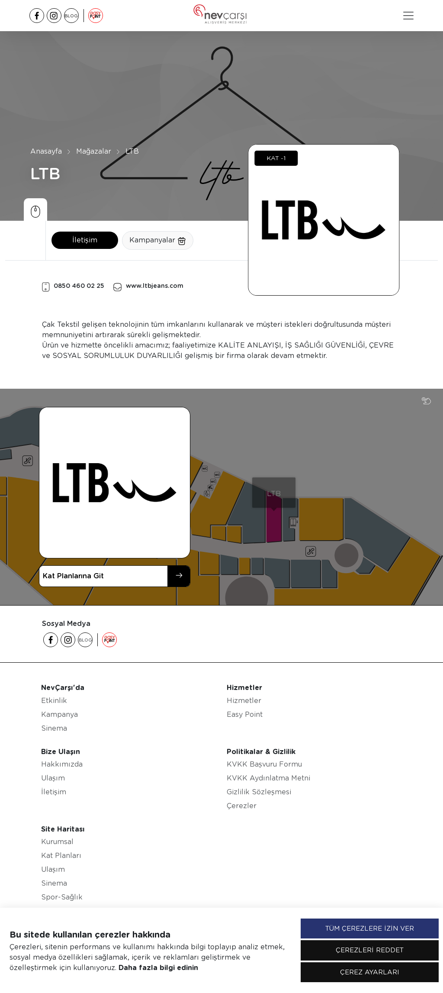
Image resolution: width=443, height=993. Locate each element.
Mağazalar (93, 151)
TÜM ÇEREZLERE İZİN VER (369, 928)
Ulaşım (53, 778)
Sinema (54, 728)
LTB (132, 151)
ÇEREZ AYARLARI (369, 972)
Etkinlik (54, 700)
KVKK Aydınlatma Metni (268, 778)
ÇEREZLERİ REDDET (370, 950)
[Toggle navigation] (408, 15)
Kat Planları (61, 855)
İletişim (84, 240)
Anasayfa (46, 151)
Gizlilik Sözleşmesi (259, 792)
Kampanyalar (157, 240)
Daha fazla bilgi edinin (158, 968)
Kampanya (59, 714)
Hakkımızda (62, 764)
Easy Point (245, 714)
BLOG (71, 15)
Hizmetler (244, 700)
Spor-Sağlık (62, 897)
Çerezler (242, 806)
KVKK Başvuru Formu (264, 764)
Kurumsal (57, 842)
